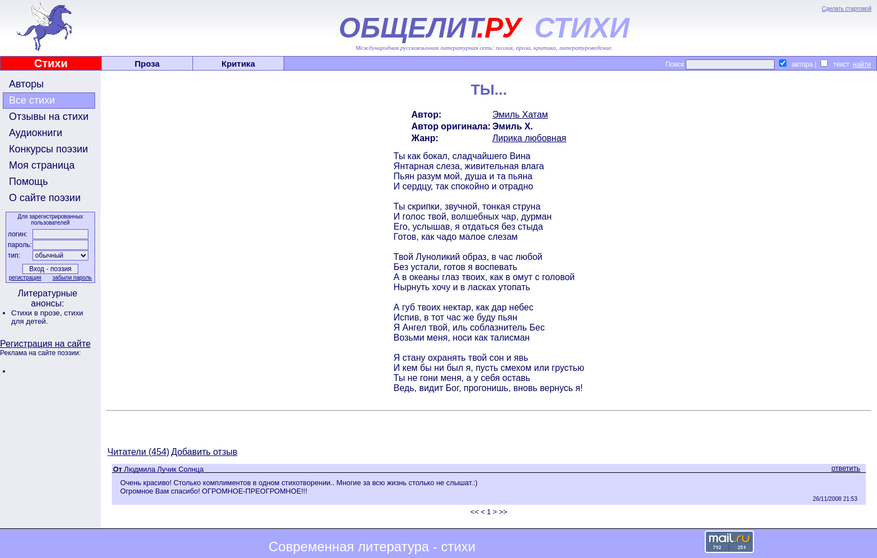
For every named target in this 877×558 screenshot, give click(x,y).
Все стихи (32, 100)
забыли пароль (72, 278)
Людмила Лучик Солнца (164, 469)
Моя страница (42, 165)
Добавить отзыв (204, 452)
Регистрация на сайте (45, 343)
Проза (147, 63)
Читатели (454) (138, 452)
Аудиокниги (35, 132)
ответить (845, 468)
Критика (238, 63)
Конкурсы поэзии (48, 149)
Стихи (51, 63)
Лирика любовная (529, 138)
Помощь (28, 181)
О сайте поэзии (45, 197)
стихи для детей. (47, 317)
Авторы (26, 84)
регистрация (25, 278)
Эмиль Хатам (520, 114)
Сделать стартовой (846, 9)
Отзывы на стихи (48, 116)
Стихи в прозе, (37, 313)
